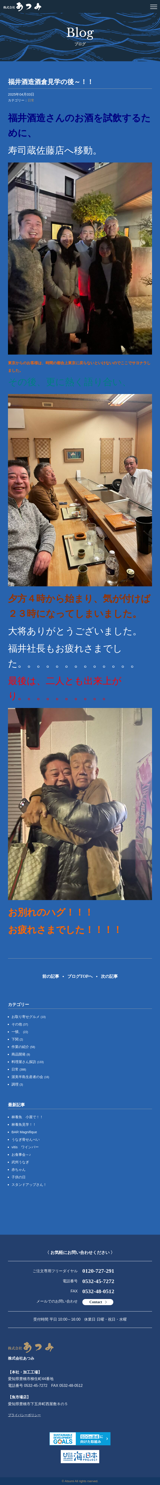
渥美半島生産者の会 (30, 1077)
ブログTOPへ (80, 976)
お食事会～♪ (21, 1154)
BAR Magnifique (24, 1132)
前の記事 (50, 976)
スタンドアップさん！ (29, 1185)
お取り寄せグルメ (28, 1017)
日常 (31, 100)
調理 (17, 1084)
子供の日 (18, 1177)
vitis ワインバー (25, 1147)
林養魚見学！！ (23, 1124)
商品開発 (20, 1054)
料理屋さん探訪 (27, 1062)
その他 (19, 1024)
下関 (17, 1039)
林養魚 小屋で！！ (27, 1117)
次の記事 (109, 976)
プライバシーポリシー (24, 1415)
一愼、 (19, 1032)
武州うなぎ (20, 1162)
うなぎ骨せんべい (25, 1139)
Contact (95, 1302)
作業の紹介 (23, 1047)
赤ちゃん (18, 1170)
